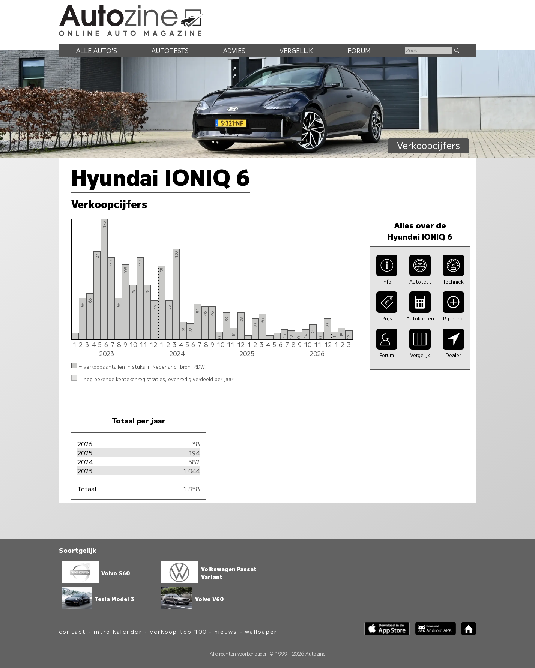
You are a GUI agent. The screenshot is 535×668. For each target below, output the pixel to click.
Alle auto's (96, 50)
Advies (234, 50)
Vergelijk (296, 50)
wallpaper (261, 631)
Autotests (170, 50)
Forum (359, 50)
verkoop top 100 (178, 631)
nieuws (226, 631)
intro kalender (118, 631)
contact (72, 631)
